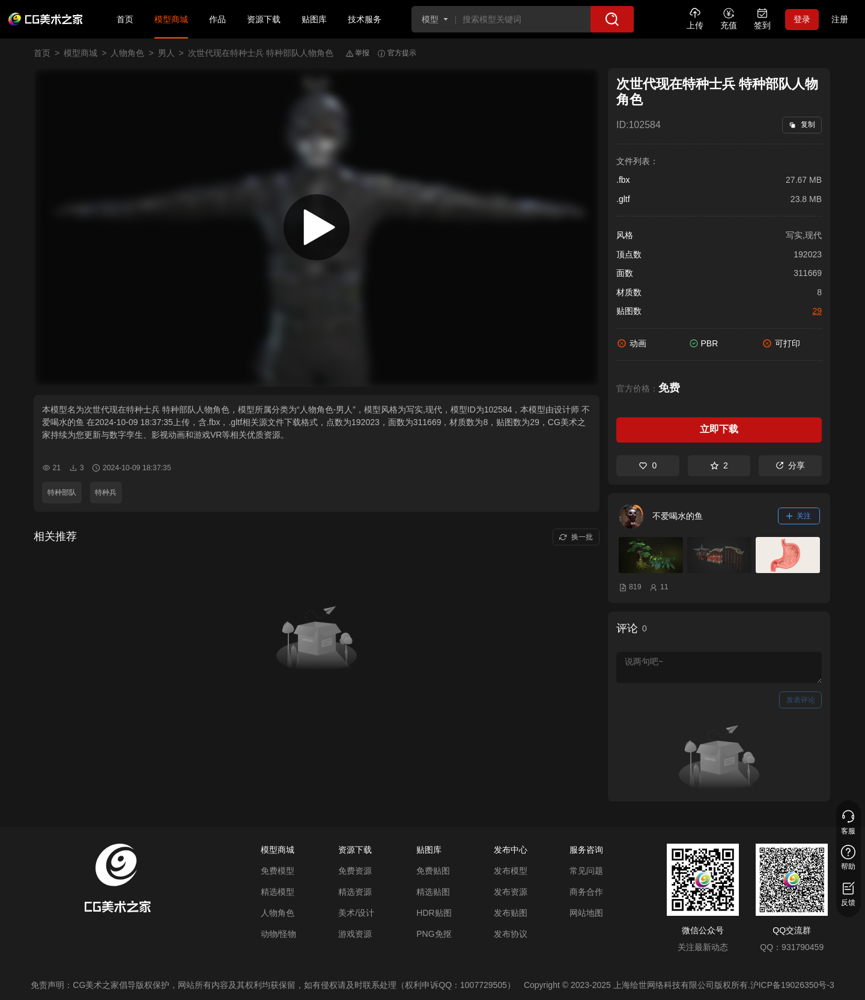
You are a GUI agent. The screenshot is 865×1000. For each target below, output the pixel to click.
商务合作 (586, 892)
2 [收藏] (719, 465)
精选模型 (277, 892)
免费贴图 (433, 871)
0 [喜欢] (648, 465)
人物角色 (127, 53)
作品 (217, 19)
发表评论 (800, 700)
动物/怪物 (279, 934)
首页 (125, 19)
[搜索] (612, 19)
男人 (166, 53)
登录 (802, 19)
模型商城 (171, 19)
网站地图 (586, 913)
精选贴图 (433, 892)
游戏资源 (355, 934)
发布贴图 (510, 913)
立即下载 (719, 429)
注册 (839, 19)
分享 (790, 465)
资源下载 (264, 19)
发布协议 (510, 934)
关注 (799, 516)
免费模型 (277, 871)
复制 (802, 124)
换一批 (575, 537)
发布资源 (510, 892)
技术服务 (364, 19)
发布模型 (510, 871)
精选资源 (355, 892)
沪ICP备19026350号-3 (792, 985)
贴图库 (314, 19)
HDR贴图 (433, 913)
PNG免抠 (433, 934)
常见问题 (586, 871)
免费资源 (355, 871)
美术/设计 (356, 913)
